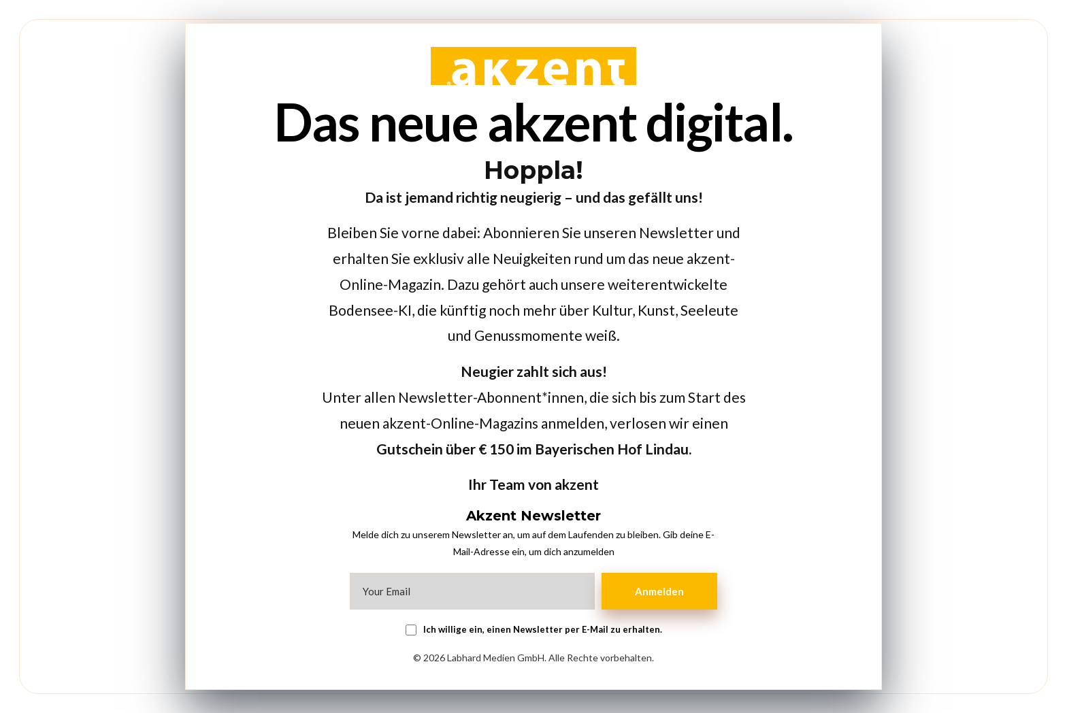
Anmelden (659, 591)
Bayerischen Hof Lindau (612, 448)
